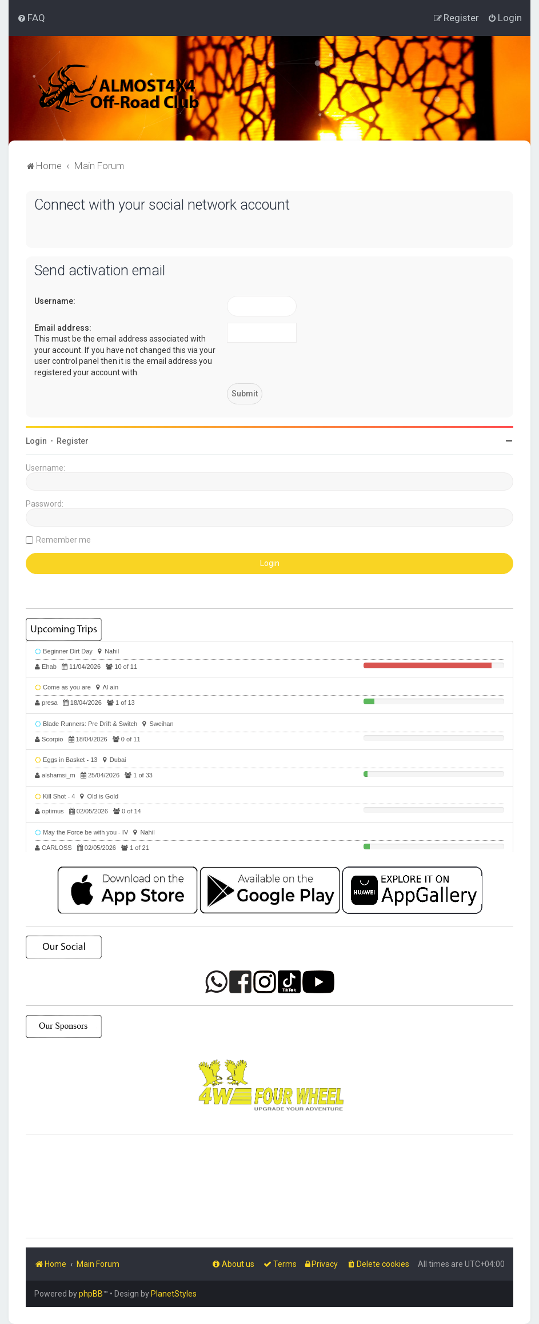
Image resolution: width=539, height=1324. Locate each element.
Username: (54, 301)
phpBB (91, 1293)
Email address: (62, 327)
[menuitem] (31, 18)
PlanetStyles (174, 1293)
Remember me (63, 539)
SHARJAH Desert (269, 1186)
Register (73, 441)
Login (36, 441)
